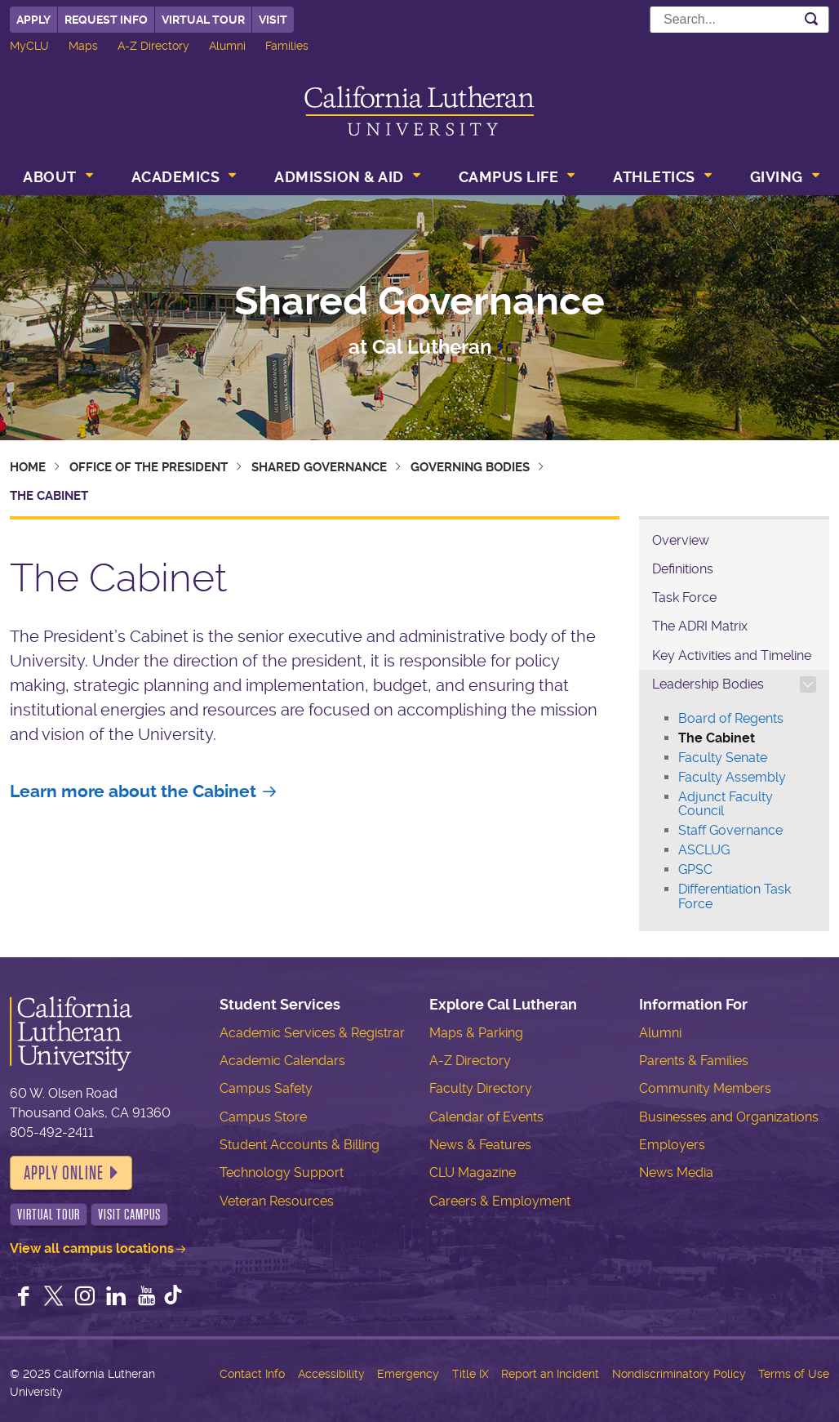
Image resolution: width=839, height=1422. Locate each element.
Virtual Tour (203, 19)
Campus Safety (266, 1088)
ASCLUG (704, 850)
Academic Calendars (282, 1060)
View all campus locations (92, 1248)
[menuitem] (56, 179)
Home (28, 467)
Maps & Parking (476, 1033)
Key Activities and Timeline (731, 655)
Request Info (106, 19)
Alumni (227, 45)
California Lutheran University (419, 110)
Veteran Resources (277, 1201)
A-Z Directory (153, 45)
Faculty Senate (722, 757)
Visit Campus (129, 1214)
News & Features (480, 1144)
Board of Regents (731, 718)
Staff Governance (730, 830)
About (50, 176)
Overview (680, 540)
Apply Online (64, 1173)
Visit (273, 19)
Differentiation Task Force (734, 896)
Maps (83, 45)
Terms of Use (793, 1373)
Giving (776, 176)
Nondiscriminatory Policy (679, 1373)
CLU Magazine (472, 1172)
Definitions (682, 569)
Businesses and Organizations (729, 1117)
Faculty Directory (480, 1088)
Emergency (408, 1373)
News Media (676, 1172)
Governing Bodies (470, 467)
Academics (175, 176)
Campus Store (263, 1117)
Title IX (470, 1373)
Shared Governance (419, 301)
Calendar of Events (486, 1117)
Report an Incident (550, 1373)
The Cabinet (716, 738)
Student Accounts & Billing (300, 1144)
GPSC (695, 869)
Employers (672, 1144)
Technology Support (282, 1172)
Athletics (654, 176)
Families (287, 45)
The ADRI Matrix (700, 626)
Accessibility (331, 1373)
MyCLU (29, 45)
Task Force (684, 597)
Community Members (705, 1088)
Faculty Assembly (732, 777)
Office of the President (148, 467)
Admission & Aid (339, 176)
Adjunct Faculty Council (725, 804)
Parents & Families (693, 1060)
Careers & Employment (499, 1201)
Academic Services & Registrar (312, 1033)
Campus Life (509, 176)
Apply (33, 19)
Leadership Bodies (708, 684)
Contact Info (252, 1373)
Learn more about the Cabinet (133, 791)
